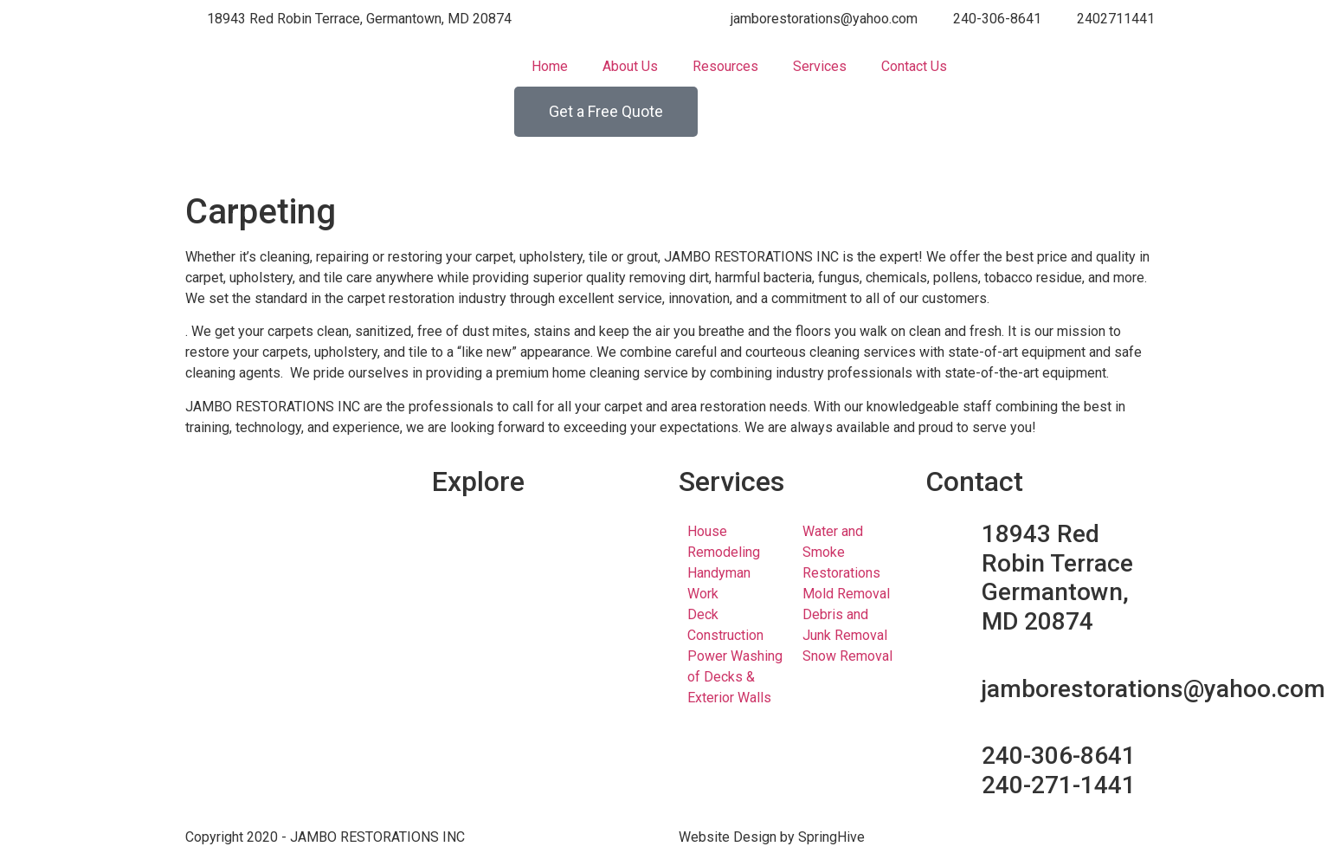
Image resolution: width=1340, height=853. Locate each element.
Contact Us (914, 66)
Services (820, 66)
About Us (630, 66)
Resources (725, 66)
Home (549, 66)
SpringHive (831, 837)
